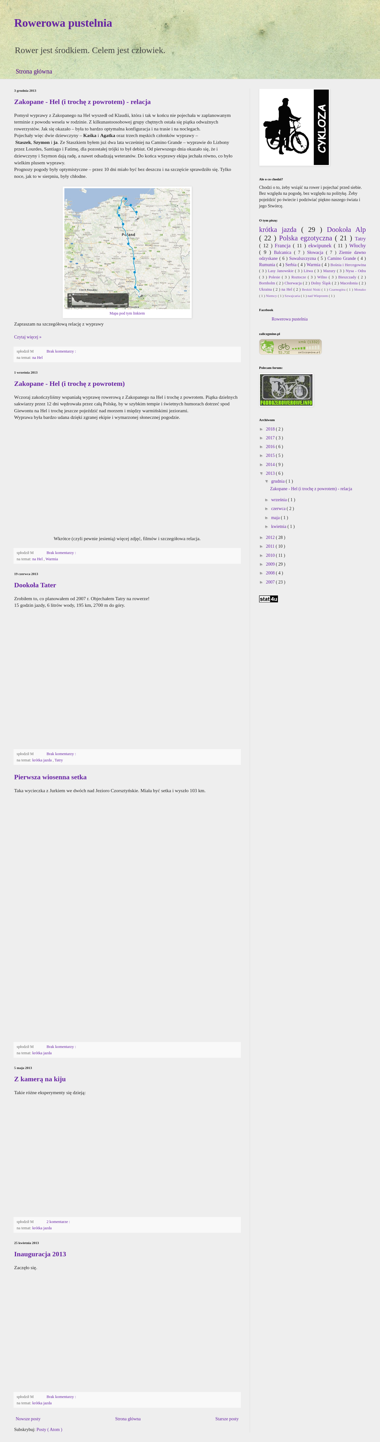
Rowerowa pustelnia (63, 23)
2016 (271, 446)
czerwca (278, 508)
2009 (271, 564)
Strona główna (34, 71)
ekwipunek (321, 246)
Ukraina (266, 289)
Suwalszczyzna (303, 258)
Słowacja (316, 252)
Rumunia (267, 264)
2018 (271, 429)
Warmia (52, 559)
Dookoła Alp (346, 229)
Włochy (357, 246)
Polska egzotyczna (307, 238)
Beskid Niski (312, 289)
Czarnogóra (338, 289)
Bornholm (267, 283)
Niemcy (272, 296)
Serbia (291, 264)
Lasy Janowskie (281, 271)
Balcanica (284, 252)
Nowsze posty (28, 1419)
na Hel (37, 357)
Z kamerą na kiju (40, 1079)
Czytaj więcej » (27, 337)
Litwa (309, 271)
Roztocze (299, 277)
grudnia (278, 481)
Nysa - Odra (356, 271)
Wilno (322, 277)
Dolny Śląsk (321, 283)
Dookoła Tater (35, 585)
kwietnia (279, 526)
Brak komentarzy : (61, 351)
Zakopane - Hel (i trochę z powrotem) (69, 383)
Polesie (275, 277)
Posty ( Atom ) (49, 1429)
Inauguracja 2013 (40, 1254)
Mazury (330, 271)
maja (276, 517)
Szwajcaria (293, 296)
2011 (271, 546)
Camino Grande (343, 258)
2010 (271, 555)
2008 (271, 573)
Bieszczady (348, 277)
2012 (271, 537)
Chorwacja (294, 283)
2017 (271, 438)
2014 (271, 464)
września (279, 499)
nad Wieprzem (318, 296)
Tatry (59, 760)
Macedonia (349, 283)
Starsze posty (227, 1419)
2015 (271, 455)
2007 (271, 582)
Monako (360, 289)
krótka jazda (42, 760)
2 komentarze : (58, 1222)
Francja (284, 246)
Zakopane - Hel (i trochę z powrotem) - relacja (82, 102)
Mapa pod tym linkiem (127, 313)
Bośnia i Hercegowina (348, 265)
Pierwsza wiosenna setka (50, 777)
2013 (271, 473)
